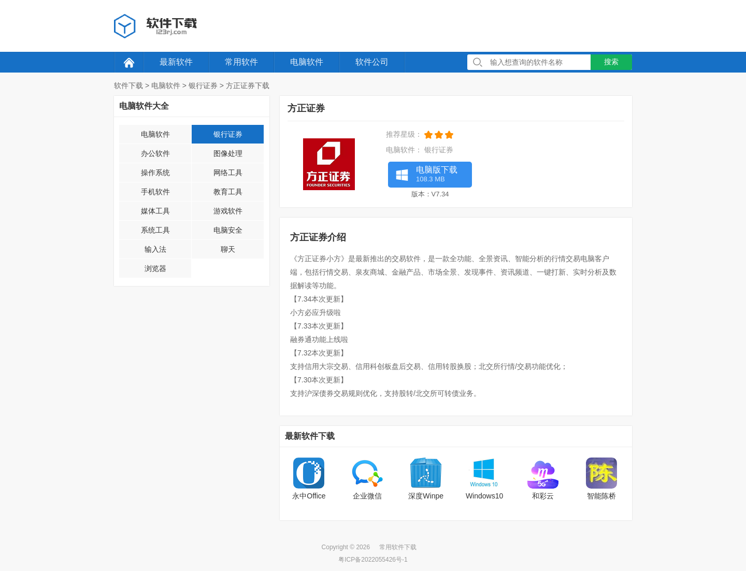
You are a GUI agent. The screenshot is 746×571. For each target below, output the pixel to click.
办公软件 (155, 153)
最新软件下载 (310, 436)
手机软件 (155, 192)
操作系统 (155, 172)
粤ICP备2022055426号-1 (372, 559)
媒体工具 (155, 211)
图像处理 (227, 153)
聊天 (228, 249)
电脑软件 (306, 62)
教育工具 (227, 192)
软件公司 (372, 62)
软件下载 (128, 85)
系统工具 (155, 230)
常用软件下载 (398, 547)
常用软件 (241, 62)
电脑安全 (227, 230)
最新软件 (176, 62)
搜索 (611, 62)
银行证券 (203, 85)
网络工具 (227, 172)
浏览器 (155, 268)
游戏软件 (227, 211)
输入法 (155, 249)
